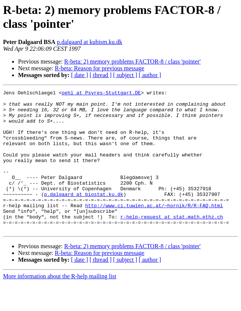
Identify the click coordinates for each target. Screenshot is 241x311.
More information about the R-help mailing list (59, 304)
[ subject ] (125, 75)
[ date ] (79, 75)
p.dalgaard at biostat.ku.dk (83, 215)
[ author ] (150, 75)
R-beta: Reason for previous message (99, 68)
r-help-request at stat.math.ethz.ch (171, 242)
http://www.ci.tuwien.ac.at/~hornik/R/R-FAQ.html (154, 229)
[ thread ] (100, 75)
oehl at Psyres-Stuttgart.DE (101, 93)
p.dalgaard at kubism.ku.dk (89, 42)
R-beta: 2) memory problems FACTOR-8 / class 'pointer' (132, 61)
